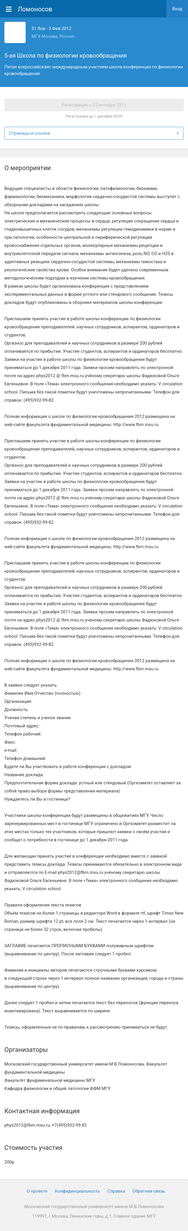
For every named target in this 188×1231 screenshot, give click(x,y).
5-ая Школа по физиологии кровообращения (65, 55)
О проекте (37, 1191)
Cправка (116, 1191)
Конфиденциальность (77, 1191)
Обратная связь (149, 1191)
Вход (177, 8)
